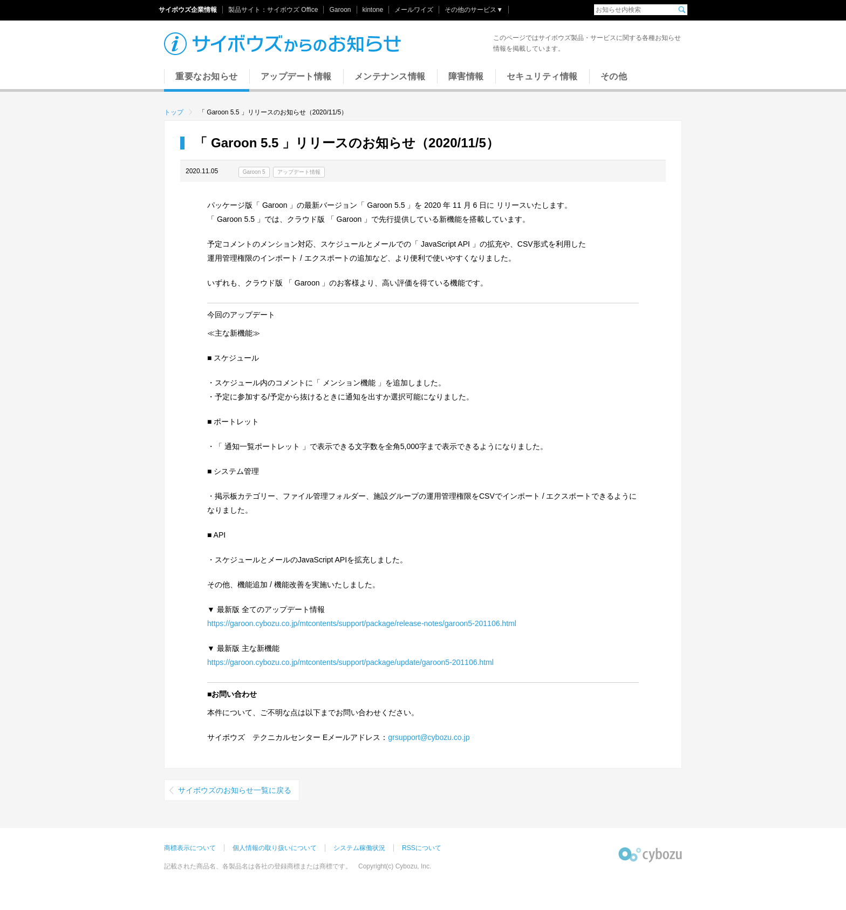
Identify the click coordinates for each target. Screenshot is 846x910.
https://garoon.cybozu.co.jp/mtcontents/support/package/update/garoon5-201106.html (350, 662)
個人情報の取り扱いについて (275, 848)
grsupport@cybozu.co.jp (428, 737)
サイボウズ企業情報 (188, 9)
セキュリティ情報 (542, 76)
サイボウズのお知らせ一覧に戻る (234, 790)
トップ (173, 112)
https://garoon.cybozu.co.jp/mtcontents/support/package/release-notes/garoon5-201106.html (361, 623)
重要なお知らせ (206, 76)
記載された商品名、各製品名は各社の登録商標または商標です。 (258, 866)
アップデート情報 (296, 76)
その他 (614, 76)
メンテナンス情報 (390, 76)
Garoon (340, 9)
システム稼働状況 (359, 848)
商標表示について (190, 848)
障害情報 (466, 76)
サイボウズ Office (292, 9)
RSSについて (421, 848)
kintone (373, 9)
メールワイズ (413, 9)
